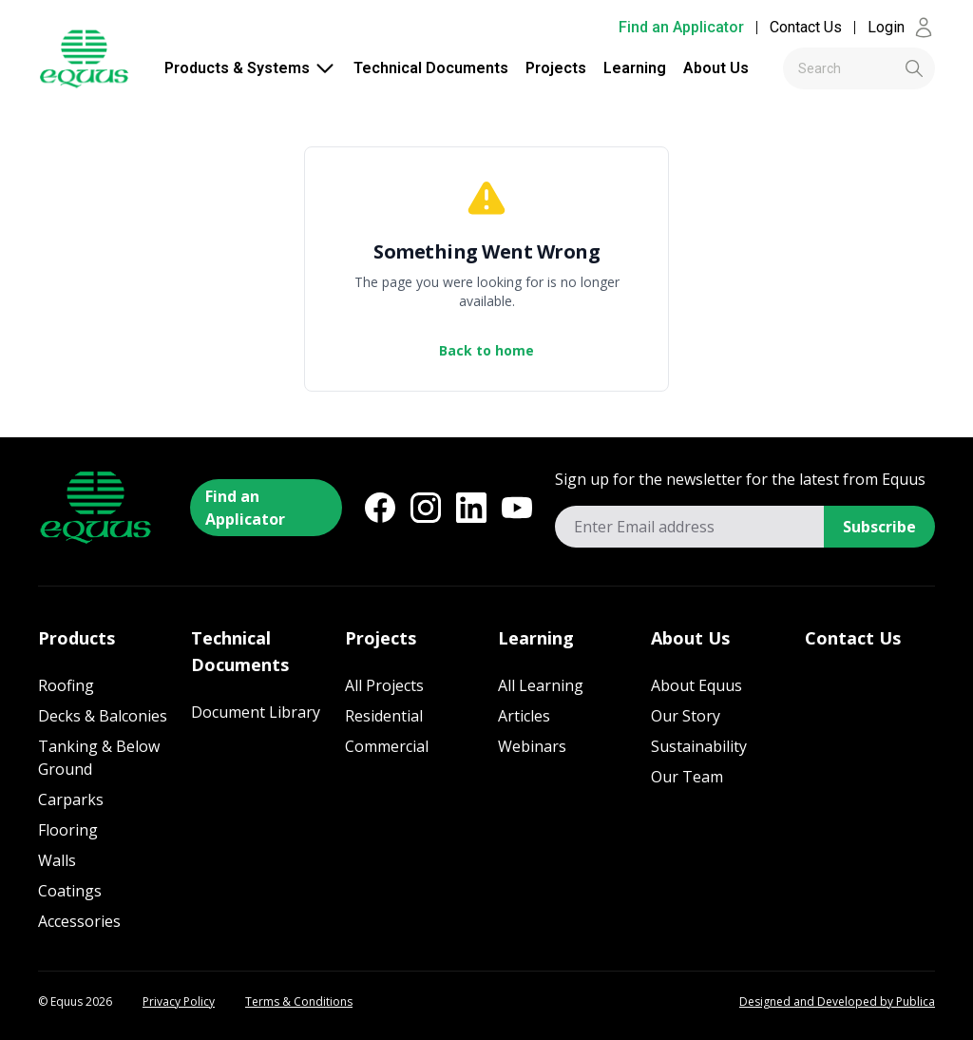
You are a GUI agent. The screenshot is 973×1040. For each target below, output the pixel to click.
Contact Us (806, 27)
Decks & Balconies (102, 715)
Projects (555, 68)
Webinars (532, 746)
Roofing (66, 685)
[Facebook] (380, 507)
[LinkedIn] (471, 507)
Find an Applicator (681, 27)
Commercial (387, 746)
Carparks (71, 799)
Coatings (70, 890)
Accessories (79, 921)
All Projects (384, 685)
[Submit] (882, 68)
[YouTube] (517, 507)
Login (901, 27)
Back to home (486, 350)
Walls (57, 860)
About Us (716, 68)
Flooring (68, 829)
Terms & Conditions (299, 1002)
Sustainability (699, 746)
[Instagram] (425, 507)
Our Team (687, 776)
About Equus (696, 685)
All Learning (540, 685)
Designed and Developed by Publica (837, 1002)
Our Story (685, 715)
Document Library (255, 712)
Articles (524, 715)
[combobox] (859, 68)
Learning (634, 68)
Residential (384, 715)
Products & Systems (250, 68)
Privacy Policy (179, 1002)
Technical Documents (430, 68)
